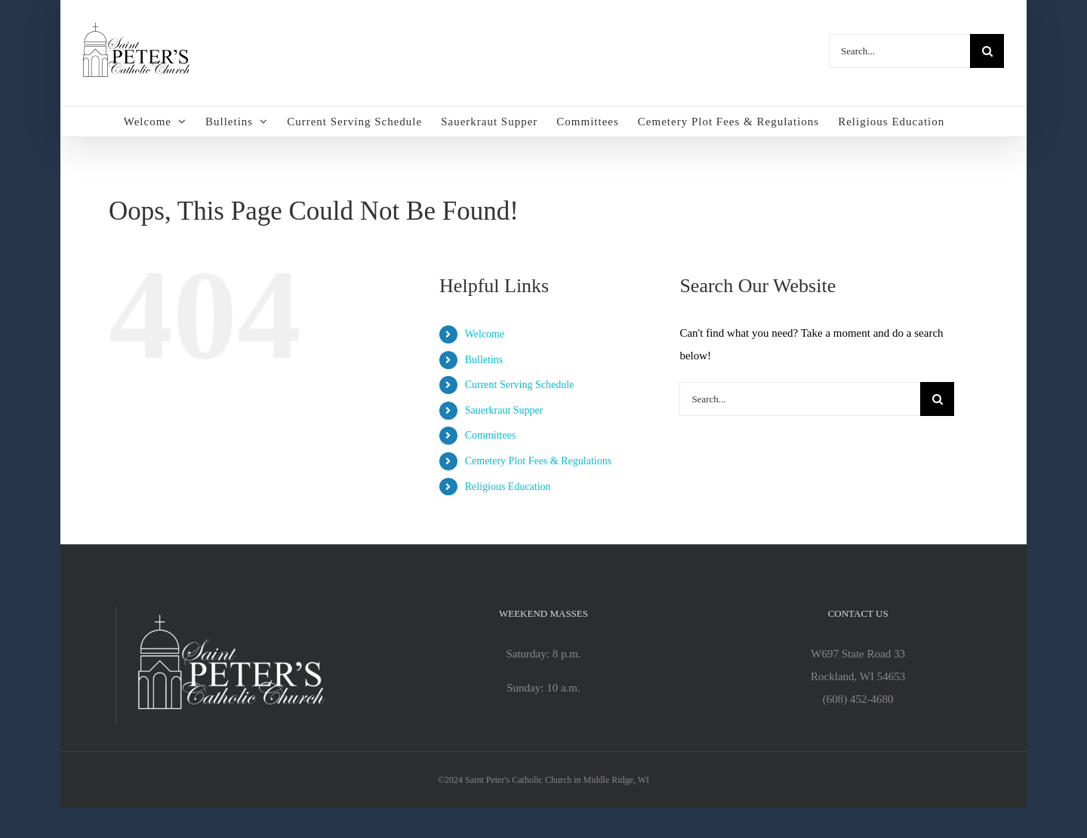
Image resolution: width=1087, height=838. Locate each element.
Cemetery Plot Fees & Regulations (538, 461)
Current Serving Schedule (519, 384)
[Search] (987, 51)
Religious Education (508, 486)
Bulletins (484, 359)
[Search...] (899, 51)
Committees (490, 435)
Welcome (485, 334)
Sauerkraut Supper (504, 410)
